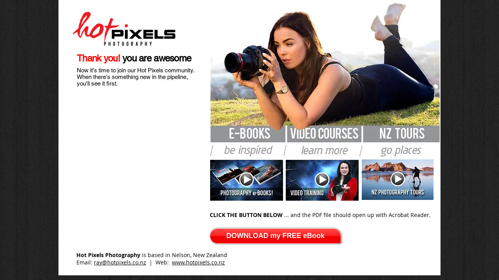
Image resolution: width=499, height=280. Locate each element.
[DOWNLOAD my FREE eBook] (275, 236)
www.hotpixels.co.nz (198, 262)
